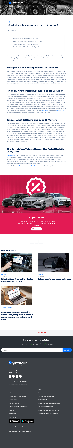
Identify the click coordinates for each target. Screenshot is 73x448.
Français (17, 427)
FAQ (39, 392)
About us (11, 410)
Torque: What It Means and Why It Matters (25, 44)
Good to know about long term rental (48, 410)
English (24, 427)
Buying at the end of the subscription (48, 413)
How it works (12, 417)
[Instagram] (13, 376)
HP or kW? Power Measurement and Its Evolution (27, 41)
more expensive (60, 110)
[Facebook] (32, 242)
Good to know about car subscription (49, 403)
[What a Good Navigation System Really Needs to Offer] (18, 268)
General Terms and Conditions (17, 396)
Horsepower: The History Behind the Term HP (26, 39)
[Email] (41, 242)
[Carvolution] (16, 3)
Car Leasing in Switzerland (45, 406)
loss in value (44, 110)
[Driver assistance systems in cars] (55, 267)
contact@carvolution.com (19, 384)
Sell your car (12, 413)
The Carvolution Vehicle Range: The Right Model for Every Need (31, 47)
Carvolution (11, 155)
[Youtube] (20, 376)
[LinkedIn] (17, 376)
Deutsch (11, 427)
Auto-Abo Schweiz (14, 403)
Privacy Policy (13, 399)
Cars (10, 392)
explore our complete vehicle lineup (27, 166)
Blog (10, 389)
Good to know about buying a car (18, 406)
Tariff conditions (42, 399)
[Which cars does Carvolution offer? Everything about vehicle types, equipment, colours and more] (18, 304)
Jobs (39, 389)
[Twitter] (36, 242)
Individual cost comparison (46, 396)
